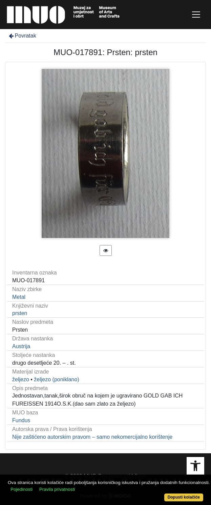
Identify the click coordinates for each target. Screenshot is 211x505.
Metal (18, 297)
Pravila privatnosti (57, 489)
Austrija (21, 346)
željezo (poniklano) (56, 379)
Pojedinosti (21, 489)
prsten (19, 313)
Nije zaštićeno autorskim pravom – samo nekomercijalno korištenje (92, 437)
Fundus (21, 420)
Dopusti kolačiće (184, 497)
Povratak (22, 36)
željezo (20, 379)
